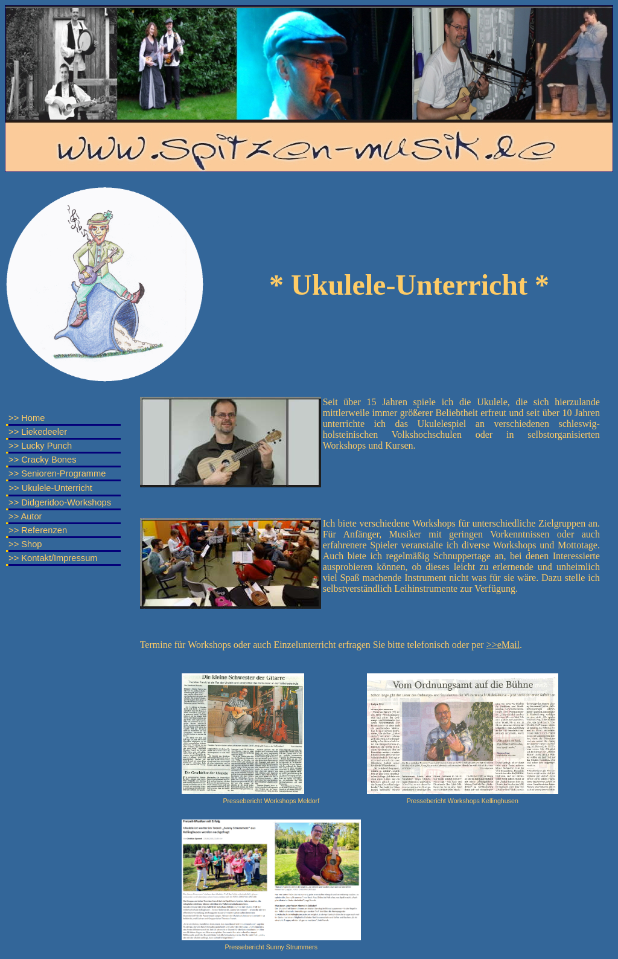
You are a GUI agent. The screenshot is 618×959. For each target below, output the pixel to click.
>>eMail (503, 645)
